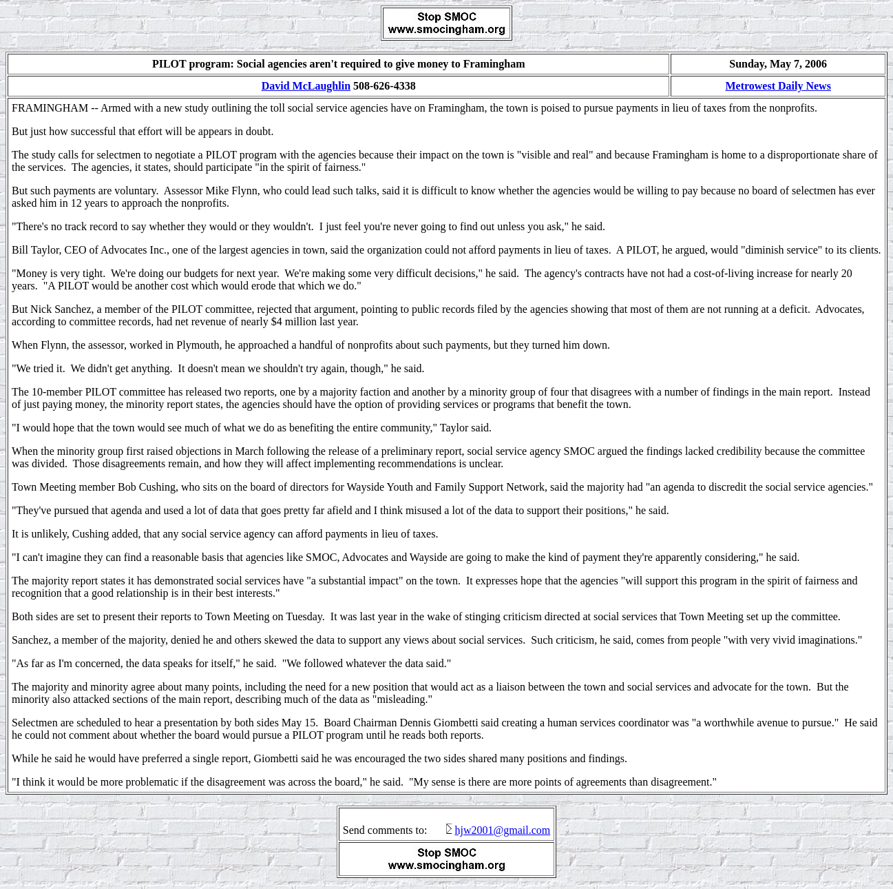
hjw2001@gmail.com (502, 830)
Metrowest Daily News (777, 86)
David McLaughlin (306, 86)
